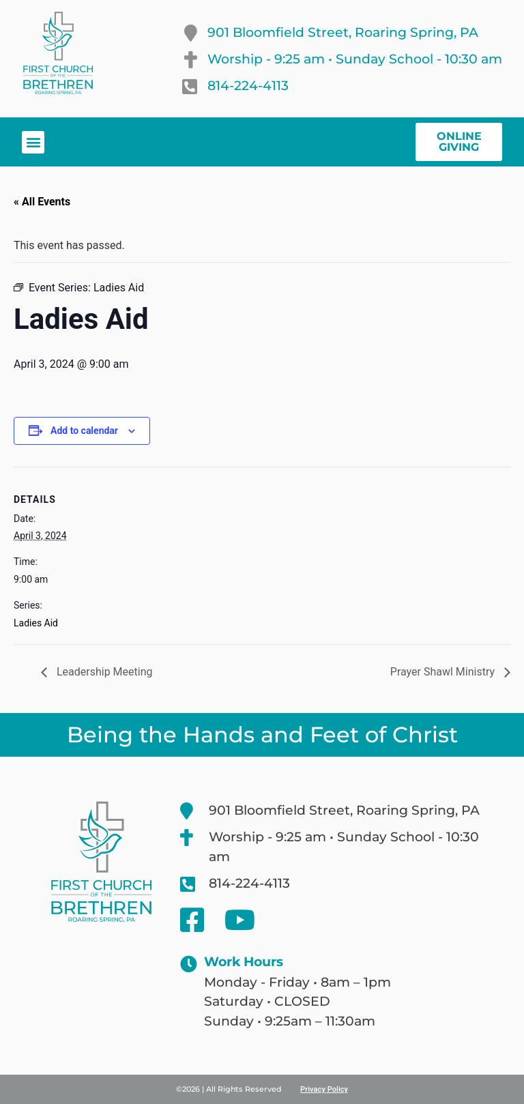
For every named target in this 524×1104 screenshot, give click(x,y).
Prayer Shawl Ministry (443, 671)
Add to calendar (84, 430)
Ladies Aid (36, 623)
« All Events (42, 201)
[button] (33, 142)
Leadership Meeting (103, 671)
